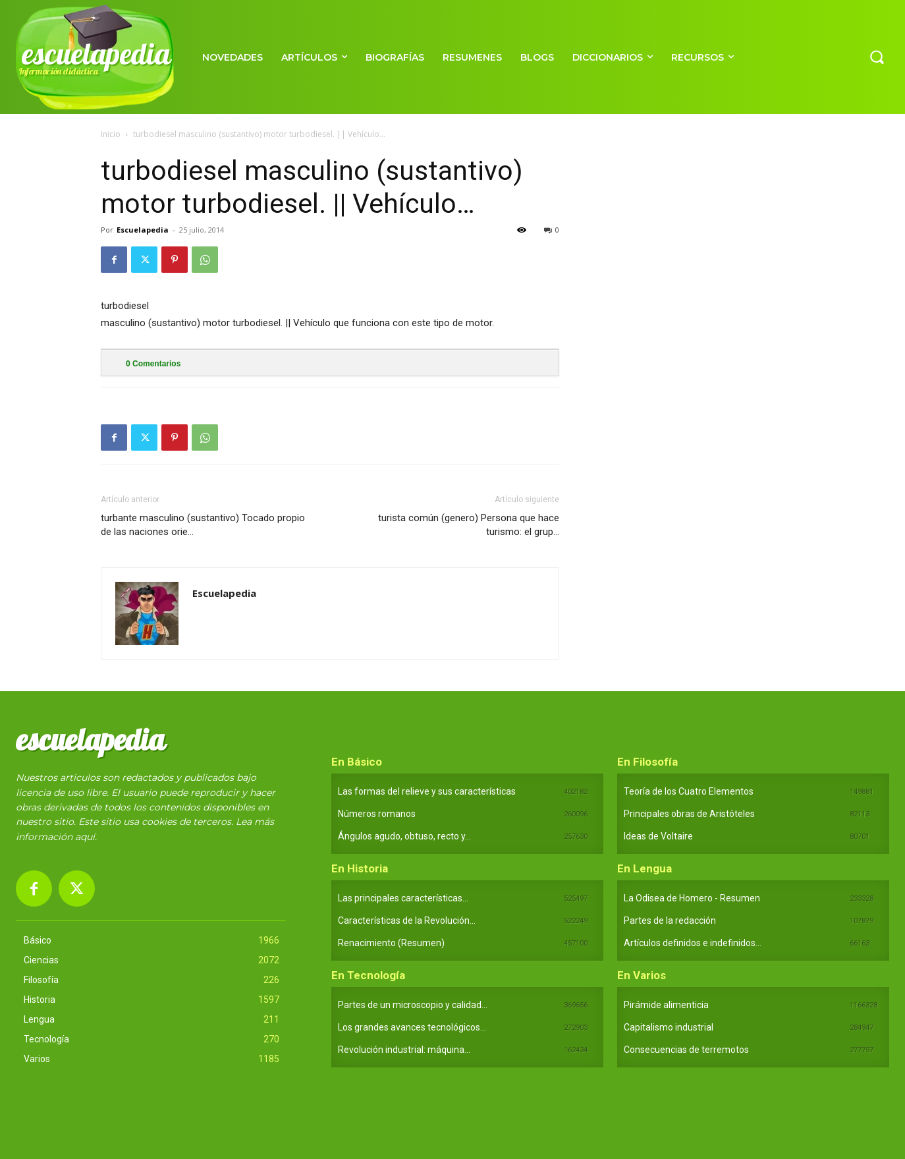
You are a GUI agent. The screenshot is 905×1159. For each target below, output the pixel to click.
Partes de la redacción (670, 920)
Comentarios (153, 363)
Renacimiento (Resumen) (391, 943)
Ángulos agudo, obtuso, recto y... (404, 836)
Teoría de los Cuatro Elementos (689, 791)
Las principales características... (403, 898)
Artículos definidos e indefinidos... (692, 943)
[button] (876, 56)
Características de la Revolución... (407, 920)
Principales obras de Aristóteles (689, 813)
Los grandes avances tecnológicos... (412, 1027)
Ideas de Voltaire (658, 836)
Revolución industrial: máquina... (404, 1049)
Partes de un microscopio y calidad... (412, 1005)
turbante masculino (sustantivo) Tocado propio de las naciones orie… (203, 525)
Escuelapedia (143, 230)
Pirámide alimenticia (666, 1005)
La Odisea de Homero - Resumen (692, 898)
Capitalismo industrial (668, 1027)
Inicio (111, 134)
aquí (85, 837)
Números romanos (377, 813)
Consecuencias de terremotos (686, 1049)
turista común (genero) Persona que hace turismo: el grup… (468, 525)
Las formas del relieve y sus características (427, 791)
